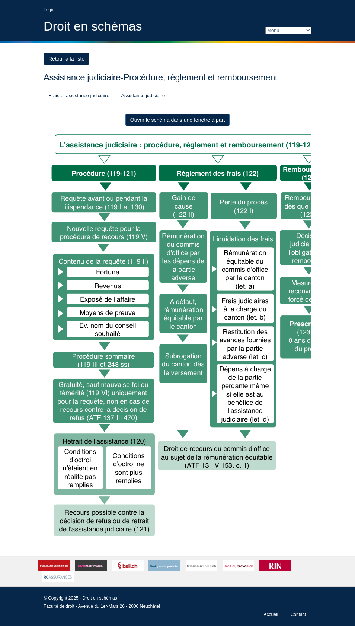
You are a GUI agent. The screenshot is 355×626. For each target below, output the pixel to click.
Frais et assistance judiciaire (78, 95)
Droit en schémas (93, 26)
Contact (298, 614)
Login (49, 9)
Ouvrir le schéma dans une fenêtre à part (177, 120)
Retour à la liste (66, 59)
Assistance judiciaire (142, 95)
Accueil (271, 614)
